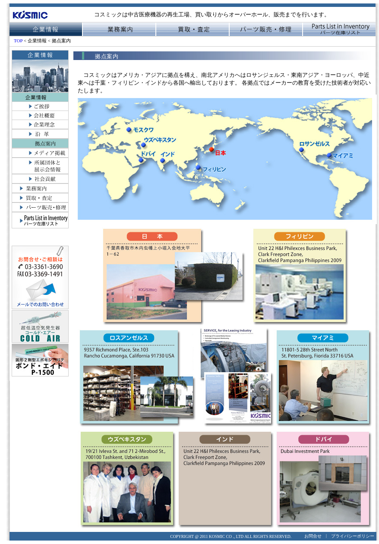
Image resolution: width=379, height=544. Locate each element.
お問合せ (313, 536)
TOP (19, 40)
